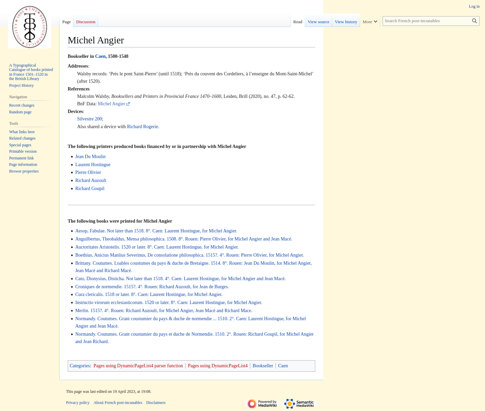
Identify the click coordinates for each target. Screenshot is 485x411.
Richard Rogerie (142, 126)
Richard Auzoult (90, 180)
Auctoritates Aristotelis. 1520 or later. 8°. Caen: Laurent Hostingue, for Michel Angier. (156, 247)
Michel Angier (111, 103)
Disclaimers (155, 402)
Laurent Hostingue (92, 164)
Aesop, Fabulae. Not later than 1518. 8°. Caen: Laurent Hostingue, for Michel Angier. (156, 230)
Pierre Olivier (88, 172)
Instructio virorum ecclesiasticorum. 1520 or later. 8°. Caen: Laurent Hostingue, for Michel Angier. (168, 302)
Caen (100, 56)
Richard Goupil (89, 188)
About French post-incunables (118, 402)
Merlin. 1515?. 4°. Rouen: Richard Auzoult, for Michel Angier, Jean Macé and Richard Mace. (163, 310)
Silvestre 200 (89, 118)
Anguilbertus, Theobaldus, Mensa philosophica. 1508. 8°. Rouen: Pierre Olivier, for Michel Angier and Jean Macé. (183, 238)
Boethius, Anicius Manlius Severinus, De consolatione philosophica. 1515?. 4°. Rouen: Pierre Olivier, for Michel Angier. (189, 255)
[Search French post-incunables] (431, 21)
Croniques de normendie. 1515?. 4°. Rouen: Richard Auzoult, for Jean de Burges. (152, 286)
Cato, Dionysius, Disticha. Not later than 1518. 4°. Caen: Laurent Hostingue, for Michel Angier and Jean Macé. (180, 278)
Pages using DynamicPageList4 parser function (138, 365)
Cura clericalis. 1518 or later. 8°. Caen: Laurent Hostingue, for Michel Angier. (148, 294)
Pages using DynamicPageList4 (218, 365)
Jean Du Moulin (90, 156)
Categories (80, 365)
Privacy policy (78, 402)
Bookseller (263, 365)
